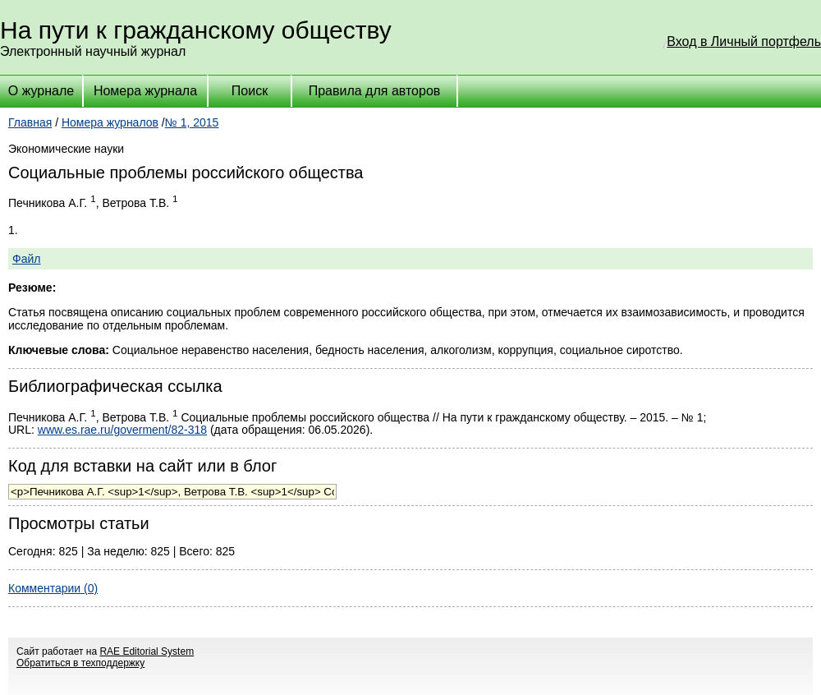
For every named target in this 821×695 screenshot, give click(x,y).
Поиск (250, 91)
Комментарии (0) (53, 588)
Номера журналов (110, 122)
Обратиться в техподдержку (80, 663)
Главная (30, 122)
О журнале (41, 91)
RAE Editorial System (146, 651)
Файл (26, 258)
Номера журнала (145, 91)
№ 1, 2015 (192, 122)
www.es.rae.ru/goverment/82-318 (122, 429)
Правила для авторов (375, 91)
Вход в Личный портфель (744, 41)
